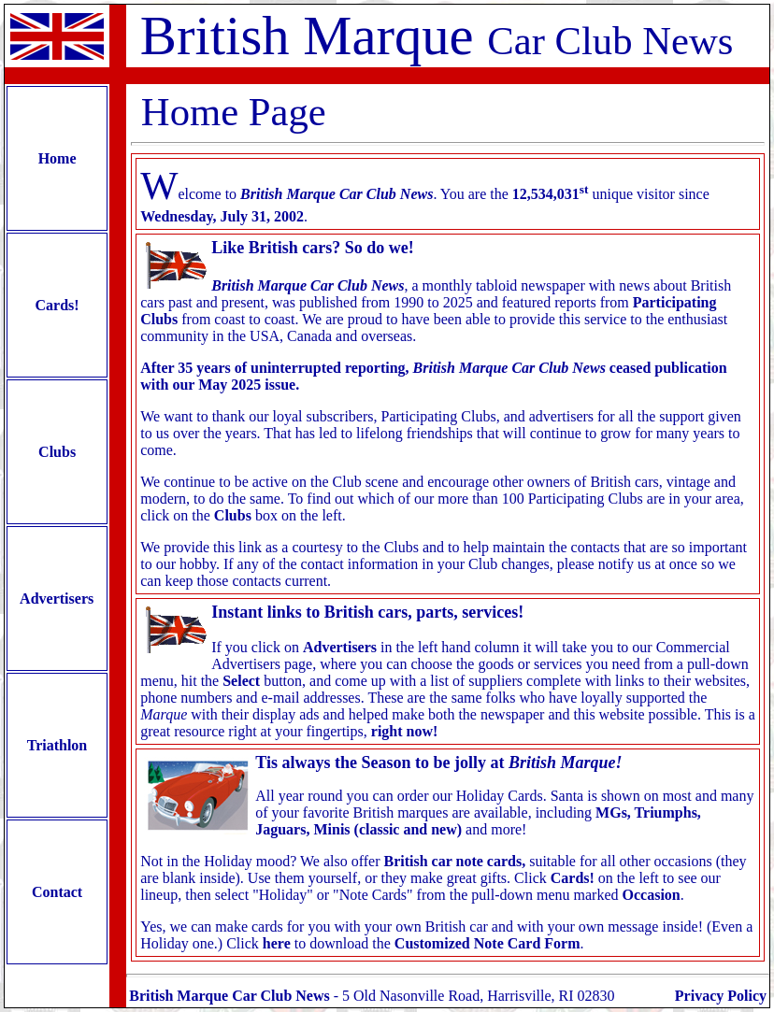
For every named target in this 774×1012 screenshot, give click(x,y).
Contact (57, 892)
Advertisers (57, 598)
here (277, 943)
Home (57, 158)
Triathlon (57, 745)
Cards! (57, 305)
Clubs (57, 452)
